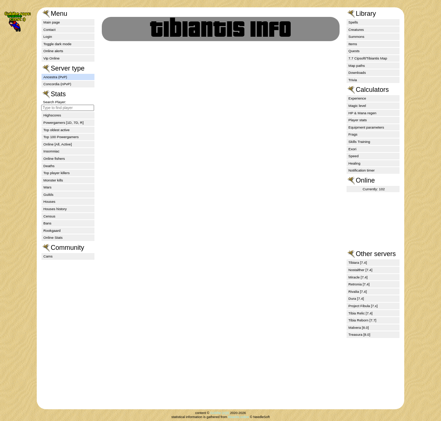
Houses (49, 201)
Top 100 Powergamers (61, 137)
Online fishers (54, 158)
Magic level (357, 106)
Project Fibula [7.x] (362, 306)
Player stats (357, 120)
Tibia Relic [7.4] (360, 313)
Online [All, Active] (57, 144)
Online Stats (52, 237)
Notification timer (361, 170)
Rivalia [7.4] (357, 291)
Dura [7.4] (356, 298)
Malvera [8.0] (358, 327)
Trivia (352, 80)
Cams (48, 256)
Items (352, 44)
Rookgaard (52, 231)
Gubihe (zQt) (219, 413)
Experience (357, 98)
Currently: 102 (374, 189)
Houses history (55, 209)
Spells (353, 22)
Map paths (356, 66)
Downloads (357, 73)
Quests (353, 51)
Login (47, 37)
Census (49, 216)
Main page (51, 22)
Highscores (52, 115)
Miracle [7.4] (358, 277)
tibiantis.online (238, 417)
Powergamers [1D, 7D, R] (63, 122)
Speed (353, 156)
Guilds (48, 194)
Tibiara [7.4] (357, 262)
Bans (47, 223)
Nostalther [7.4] (360, 270)
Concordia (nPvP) (57, 84)
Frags (353, 134)
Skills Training (359, 142)
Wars (47, 187)
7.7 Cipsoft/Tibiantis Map (367, 58)
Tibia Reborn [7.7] (362, 320)
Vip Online (51, 58)
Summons (356, 37)
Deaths (48, 166)
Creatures (356, 30)
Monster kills (53, 180)
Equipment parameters (366, 127)
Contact (49, 30)
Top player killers (56, 173)
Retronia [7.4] (359, 284)
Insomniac (51, 151)
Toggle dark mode (57, 44)
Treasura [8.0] (359, 334)
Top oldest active (56, 130)
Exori (352, 149)
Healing (354, 163)
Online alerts (53, 51)
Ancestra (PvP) (55, 77)
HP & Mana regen (362, 113)
